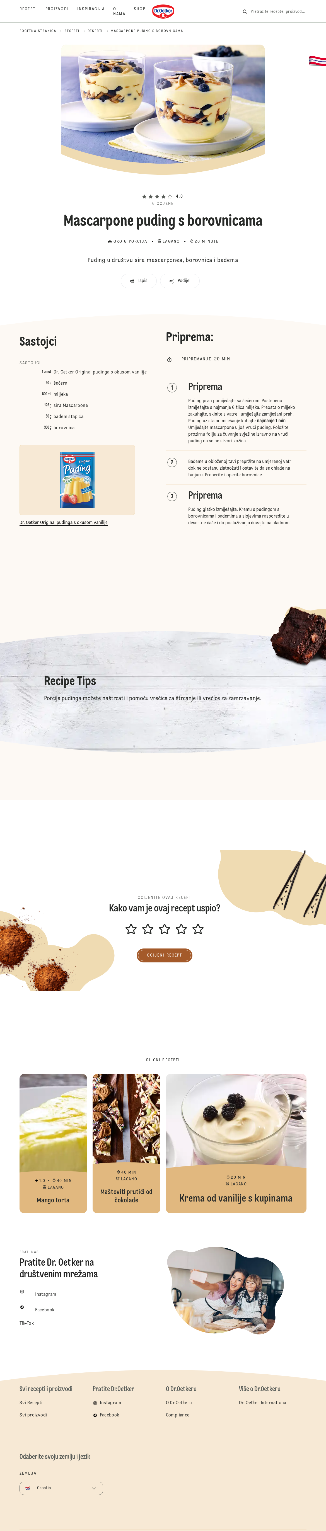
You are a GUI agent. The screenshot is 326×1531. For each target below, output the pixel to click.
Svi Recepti (31, 1403)
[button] (163, 186)
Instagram (110, 1403)
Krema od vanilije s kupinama (236, 1143)
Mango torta (53, 1143)
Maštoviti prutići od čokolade (126, 1143)
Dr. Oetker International (263, 1403)
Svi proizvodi (33, 1415)
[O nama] (123, 12)
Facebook (109, 1415)
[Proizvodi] (61, 12)
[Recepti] (32, 12)
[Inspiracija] (95, 12)
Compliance (178, 1415)
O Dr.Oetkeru (179, 1403)
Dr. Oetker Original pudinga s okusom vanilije (100, 372)
